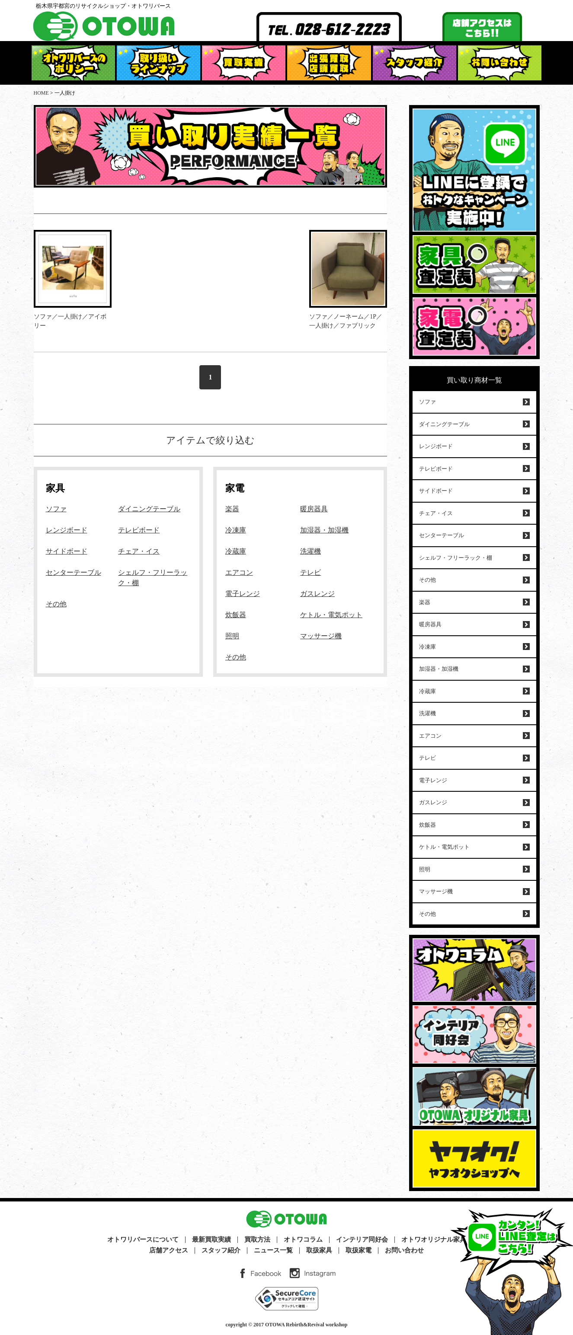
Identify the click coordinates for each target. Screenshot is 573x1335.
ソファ (56, 509)
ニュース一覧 (273, 1250)
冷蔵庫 (235, 551)
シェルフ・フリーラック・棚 (455, 557)
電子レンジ (242, 593)
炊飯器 (235, 614)
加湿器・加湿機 (324, 530)
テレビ (310, 572)
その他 (56, 604)
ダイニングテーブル (149, 509)
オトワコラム (303, 1239)
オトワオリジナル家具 (433, 1239)
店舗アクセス (168, 1250)
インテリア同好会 (362, 1239)
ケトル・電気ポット (331, 614)
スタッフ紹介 (221, 1250)
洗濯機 (310, 551)
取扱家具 (319, 1250)
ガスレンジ (317, 593)
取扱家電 (358, 1250)
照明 (232, 636)
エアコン (239, 572)
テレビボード (139, 530)
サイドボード (66, 551)
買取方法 (257, 1239)
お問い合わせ (404, 1250)
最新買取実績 (211, 1239)
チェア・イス (139, 551)
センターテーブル (73, 572)
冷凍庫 (235, 530)
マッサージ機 (321, 636)
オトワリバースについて (143, 1239)
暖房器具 (314, 509)
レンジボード (66, 530)
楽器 (232, 509)
